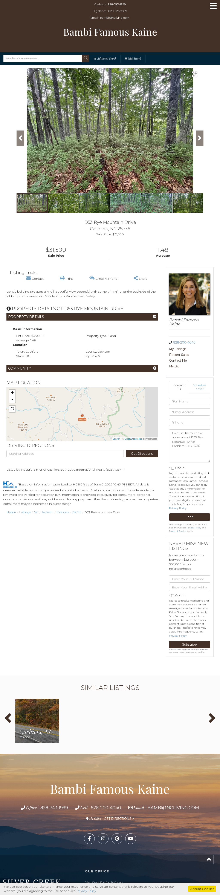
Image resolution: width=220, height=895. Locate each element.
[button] (85, 58)
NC (36, 512)
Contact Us (179, 376)
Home (11, 512)
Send (189, 506)
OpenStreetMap (133, 438)
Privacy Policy (178, 497)
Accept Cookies (202, 888)
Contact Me (178, 355)
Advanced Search (106, 58)
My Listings (177, 349)
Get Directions (142, 454)
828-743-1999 (117, 4)
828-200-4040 (184, 342)
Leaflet (116, 438)
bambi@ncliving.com (115, 17)
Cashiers (63, 512)
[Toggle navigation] (213, 6)
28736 (76, 512)
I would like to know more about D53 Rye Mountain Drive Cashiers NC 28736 (189, 435)
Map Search (134, 58)
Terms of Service (177, 520)
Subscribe (189, 634)
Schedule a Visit (200, 376)
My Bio (194, 355)
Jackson (47, 512)
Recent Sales (199, 349)
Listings (25, 512)
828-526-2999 (117, 11)
